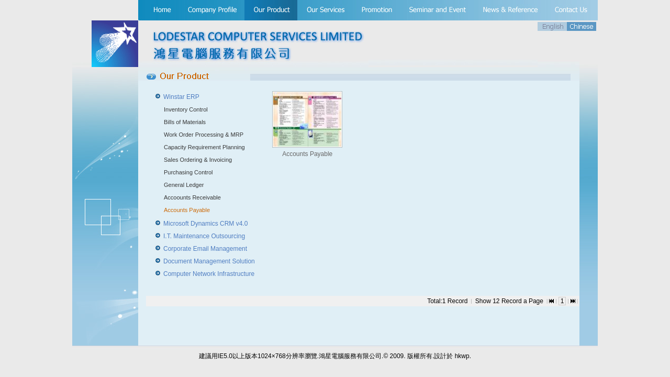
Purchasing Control (188, 172)
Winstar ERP (181, 97)
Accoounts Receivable (192, 197)
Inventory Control (186, 109)
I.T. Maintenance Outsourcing (204, 236)
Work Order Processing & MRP (203, 134)
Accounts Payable (187, 210)
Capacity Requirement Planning (204, 147)
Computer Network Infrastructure (208, 274)
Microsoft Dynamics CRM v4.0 (205, 223)
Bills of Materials (185, 122)
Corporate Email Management (205, 248)
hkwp (462, 356)
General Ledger (184, 185)
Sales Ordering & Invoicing (198, 160)
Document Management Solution (209, 261)
